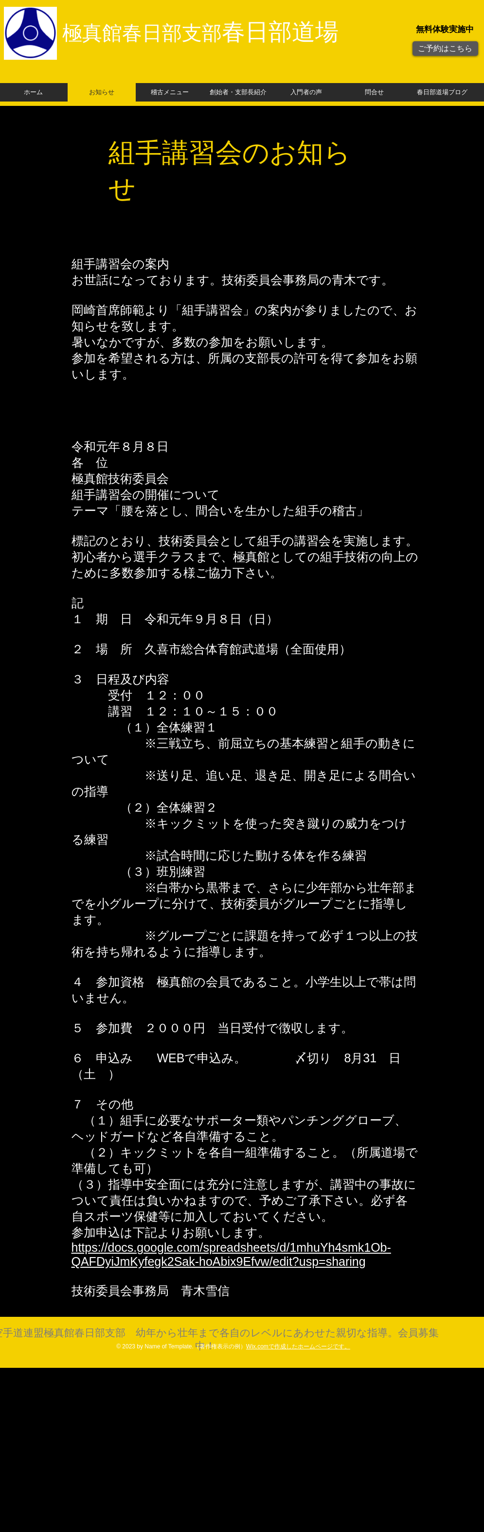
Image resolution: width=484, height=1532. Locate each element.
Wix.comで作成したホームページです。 (298, 1346)
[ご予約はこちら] (445, 48)
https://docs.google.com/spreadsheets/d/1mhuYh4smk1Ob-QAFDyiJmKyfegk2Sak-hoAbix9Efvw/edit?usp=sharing (231, 1254)
